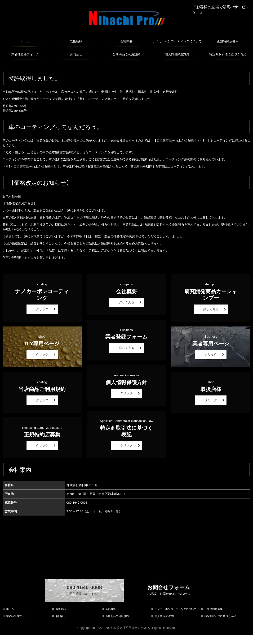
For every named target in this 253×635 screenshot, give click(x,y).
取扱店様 (76, 41)
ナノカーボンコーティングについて (177, 41)
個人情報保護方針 (177, 54)
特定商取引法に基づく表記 (227, 54)
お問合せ (76, 54)
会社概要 (126, 41)
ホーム (25, 41)
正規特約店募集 (228, 41)
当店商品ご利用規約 (126, 54)
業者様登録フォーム (25, 54)
